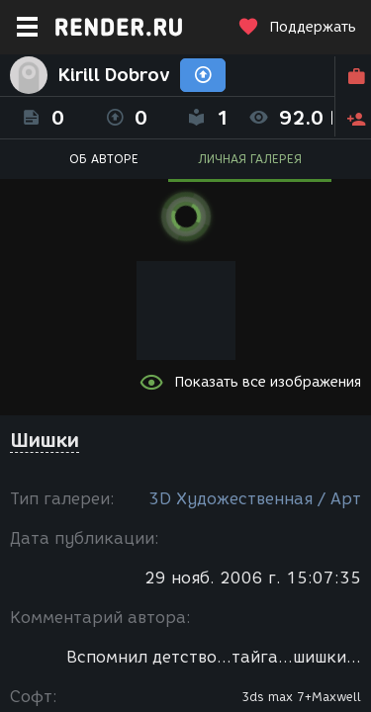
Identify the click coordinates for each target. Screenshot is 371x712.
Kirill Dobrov (113, 75)
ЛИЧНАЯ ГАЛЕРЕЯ (250, 158)
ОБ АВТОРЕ (104, 158)
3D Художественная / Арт (254, 499)
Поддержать (296, 27)
